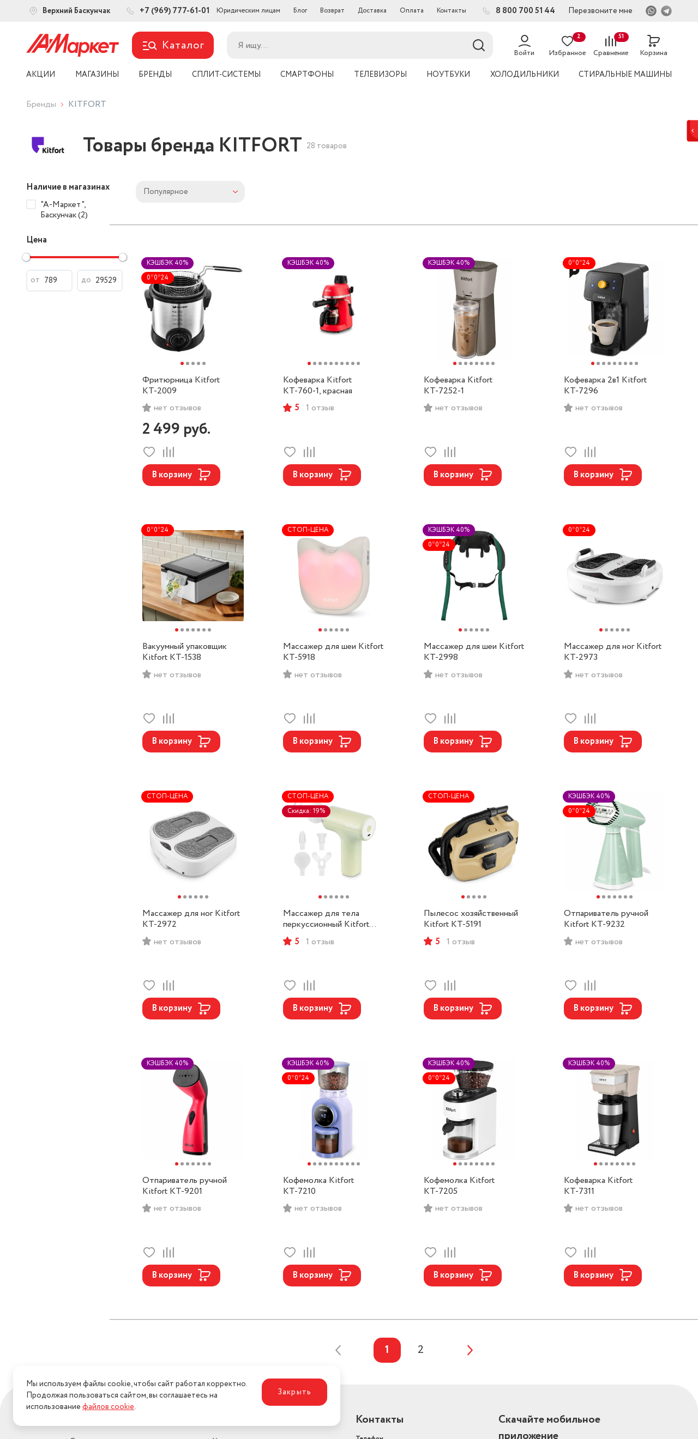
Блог (300, 10)
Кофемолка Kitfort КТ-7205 (459, 1186)
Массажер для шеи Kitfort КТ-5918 (333, 652)
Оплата (412, 10)
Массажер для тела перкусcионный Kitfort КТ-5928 (326, 919)
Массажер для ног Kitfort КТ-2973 (612, 652)
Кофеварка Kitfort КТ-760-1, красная (317, 386)
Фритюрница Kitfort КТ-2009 (181, 386)
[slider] (26, 257)
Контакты (451, 10)
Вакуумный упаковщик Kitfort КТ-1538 (184, 652)
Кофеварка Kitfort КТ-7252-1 (458, 386)
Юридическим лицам (248, 10)
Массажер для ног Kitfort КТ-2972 (191, 919)
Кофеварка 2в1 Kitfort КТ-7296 (605, 386)
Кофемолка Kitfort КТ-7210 (318, 1186)
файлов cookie (108, 1406)
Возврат (332, 10)
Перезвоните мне (600, 11)
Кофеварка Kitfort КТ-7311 (598, 1186)
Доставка (372, 10)
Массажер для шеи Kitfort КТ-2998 (474, 652)
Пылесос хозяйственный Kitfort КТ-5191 (471, 919)
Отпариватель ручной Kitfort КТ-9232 (606, 919)
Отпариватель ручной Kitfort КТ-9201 (184, 1186)
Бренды (41, 104)
